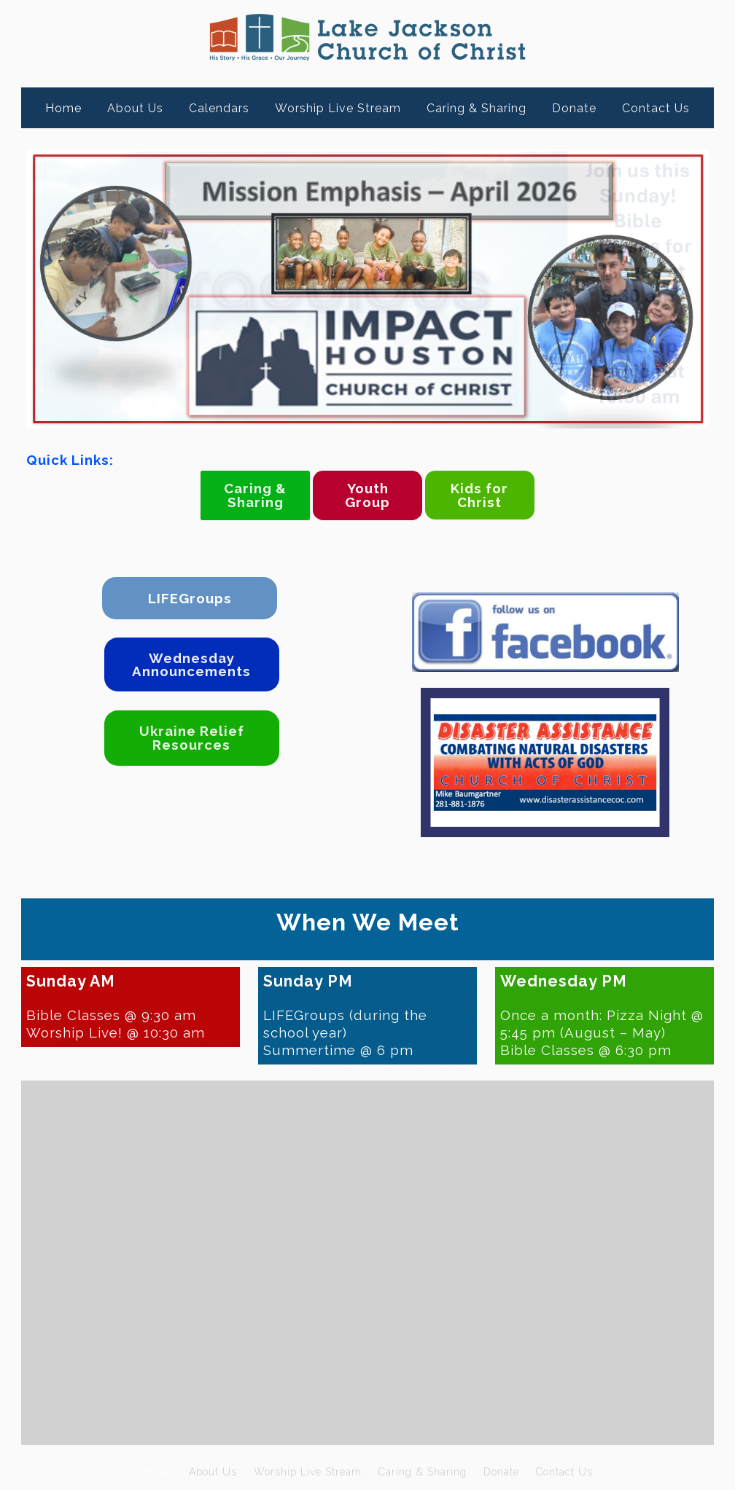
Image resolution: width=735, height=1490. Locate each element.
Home (63, 108)
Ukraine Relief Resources (191, 738)
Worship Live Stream (338, 108)
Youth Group (367, 495)
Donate (574, 108)
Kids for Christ (479, 495)
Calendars (219, 108)
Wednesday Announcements (191, 665)
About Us (135, 108)
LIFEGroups (190, 598)
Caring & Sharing (476, 108)
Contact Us (656, 108)
